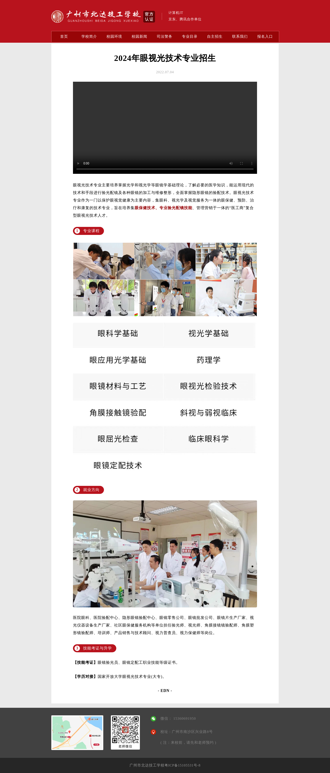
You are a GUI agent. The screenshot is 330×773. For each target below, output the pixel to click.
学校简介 (89, 36)
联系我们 (240, 36)
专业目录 (189, 36)
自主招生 (215, 36)
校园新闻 (139, 36)
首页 (64, 36)
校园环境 (114, 36)
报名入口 (265, 36)
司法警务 (164, 36)
